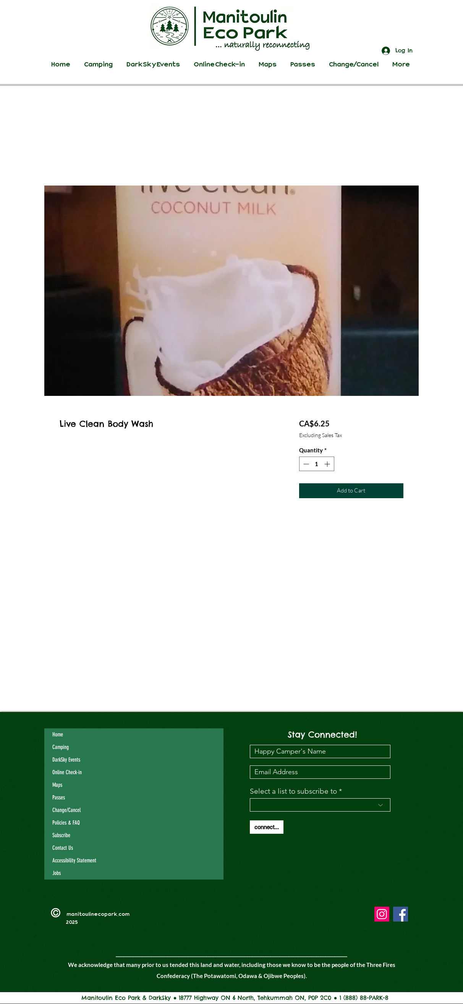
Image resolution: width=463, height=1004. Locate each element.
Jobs (56, 873)
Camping (60, 747)
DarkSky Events (66, 759)
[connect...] (266, 827)
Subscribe (61, 835)
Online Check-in (67, 772)
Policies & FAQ (66, 822)
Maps (57, 784)
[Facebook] (400, 914)
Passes (58, 797)
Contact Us (62, 847)
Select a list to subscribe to (293, 791)
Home (57, 734)
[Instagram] (381, 914)
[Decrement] (305, 464)
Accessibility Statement (74, 860)
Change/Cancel (66, 810)
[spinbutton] (316, 464)
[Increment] (328, 464)
